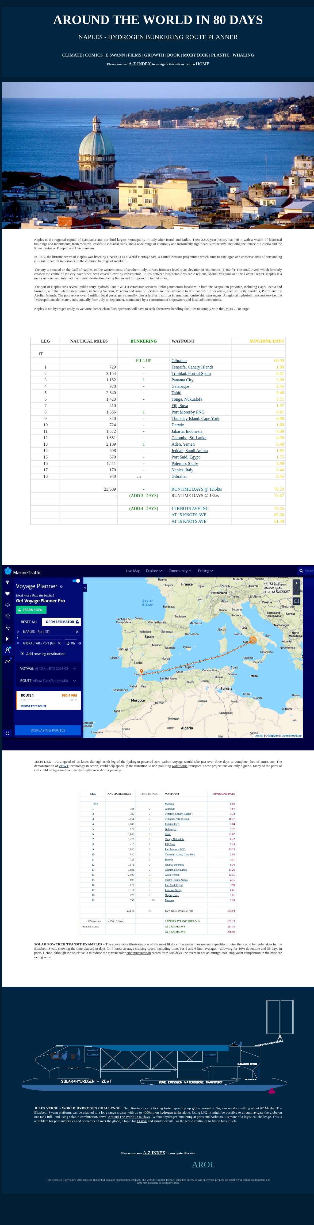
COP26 (142, 1121)
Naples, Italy (172, 895)
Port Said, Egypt (174, 885)
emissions (267, 762)
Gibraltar (170, 808)
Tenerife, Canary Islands (178, 813)
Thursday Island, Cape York (180, 854)
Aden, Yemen (172, 874)
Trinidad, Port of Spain (177, 818)
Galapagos (170, 829)
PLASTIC (220, 55)
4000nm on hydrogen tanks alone (166, 1112)
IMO (227, 309)
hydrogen (133, 762)
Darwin (169, 859)
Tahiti (168, 834)
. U (192, 1112)
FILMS (134, 55)
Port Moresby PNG (175, 849)
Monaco (169, 803)
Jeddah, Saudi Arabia (176, 879)
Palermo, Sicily (173, 890)
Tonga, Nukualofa (174, 839)
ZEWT (64, 766)
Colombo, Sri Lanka (176, 869)
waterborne (179, 766)
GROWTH (154, 55)
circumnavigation (139, 953)
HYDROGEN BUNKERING (145, 36)
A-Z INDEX (140, 64)
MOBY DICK (195, 55)
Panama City (172, 823)
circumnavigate (252, 1112)
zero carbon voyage (168, 762)
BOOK (173, 55)
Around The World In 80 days (129, 1117)
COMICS (94, 55)
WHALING (243, 55)
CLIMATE (72, 55)
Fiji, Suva (170, 844)
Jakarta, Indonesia (174, 864)
